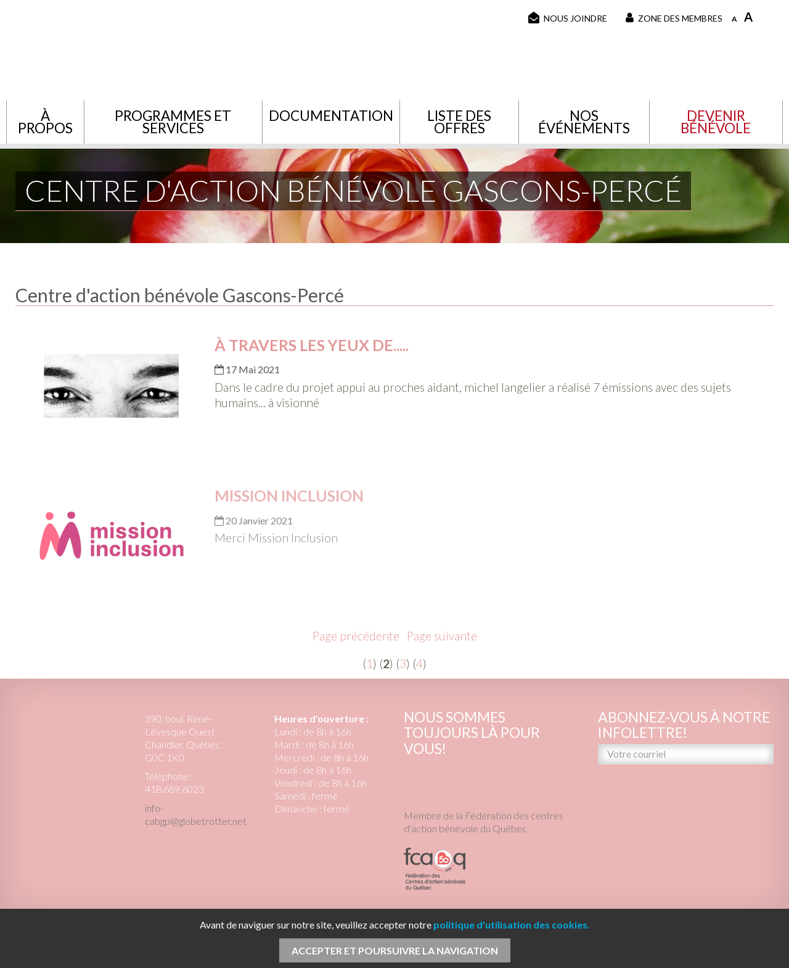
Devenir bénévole (716, 121)
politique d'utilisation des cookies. (511, 924)
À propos (45, 121)
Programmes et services (173, 121)
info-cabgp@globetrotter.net (196, 814)
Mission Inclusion (289, 495)
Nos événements (584, 121)
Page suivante (442, 636)
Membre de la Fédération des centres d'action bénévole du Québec (483, 821)
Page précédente (356, 636)
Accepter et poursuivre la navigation (395, 950)
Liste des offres (459, 121)
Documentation (331, 115)
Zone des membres (674, 17)
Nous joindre (567, 17)
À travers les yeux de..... (312, 345)
